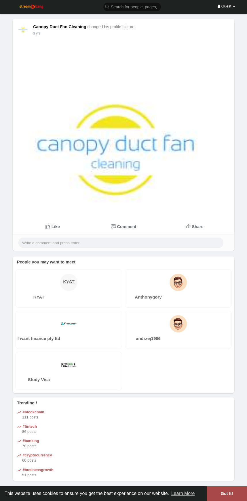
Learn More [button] (183, 493)
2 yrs (37, 33)
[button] (132, 6)
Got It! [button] (227, 493)
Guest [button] (226, 6)
